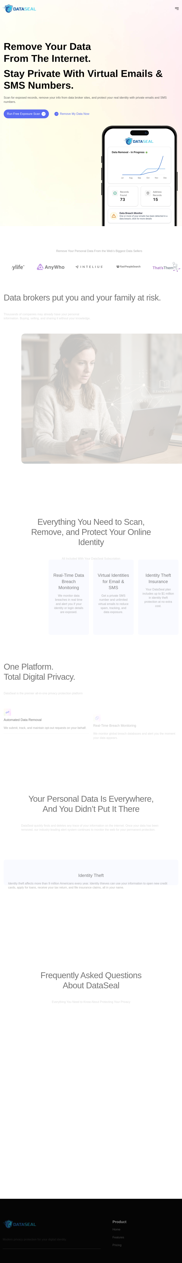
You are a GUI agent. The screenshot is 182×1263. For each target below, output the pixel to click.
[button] (176, 8)
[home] (19, 8)
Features (118, 1242)
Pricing (117, 1250)
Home (116, 1234)
